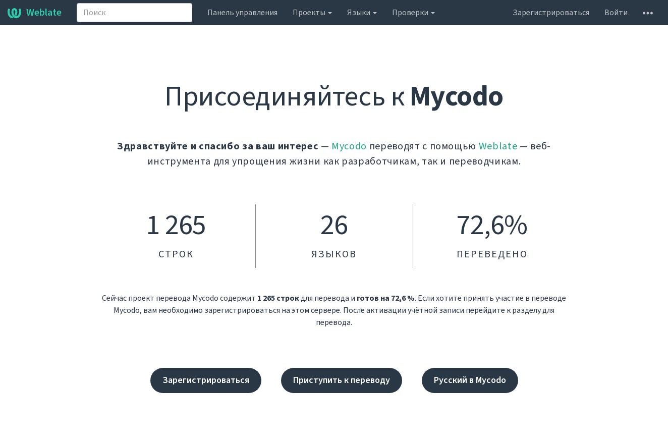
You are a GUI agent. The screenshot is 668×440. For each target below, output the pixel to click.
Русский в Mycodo (470, 380)
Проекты (312, 12)
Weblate (35, 13)
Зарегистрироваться (551, 12)
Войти (616, 12)
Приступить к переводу (341, 380)
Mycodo (349, 146)
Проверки (413, 12)
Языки (362, 12)
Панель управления (242, 12)
